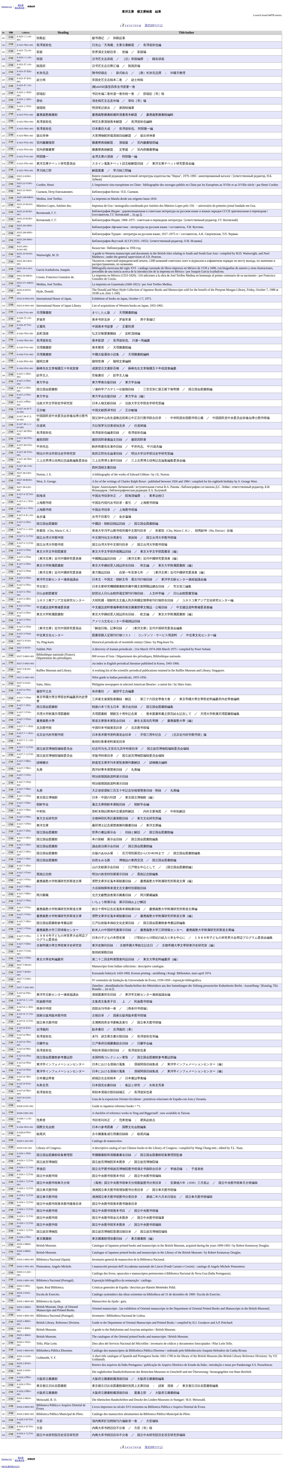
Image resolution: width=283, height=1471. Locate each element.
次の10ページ (154, 25)
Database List (7, 7)
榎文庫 (21, 5)
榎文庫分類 (19, 8)
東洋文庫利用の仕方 (10, 1467)
